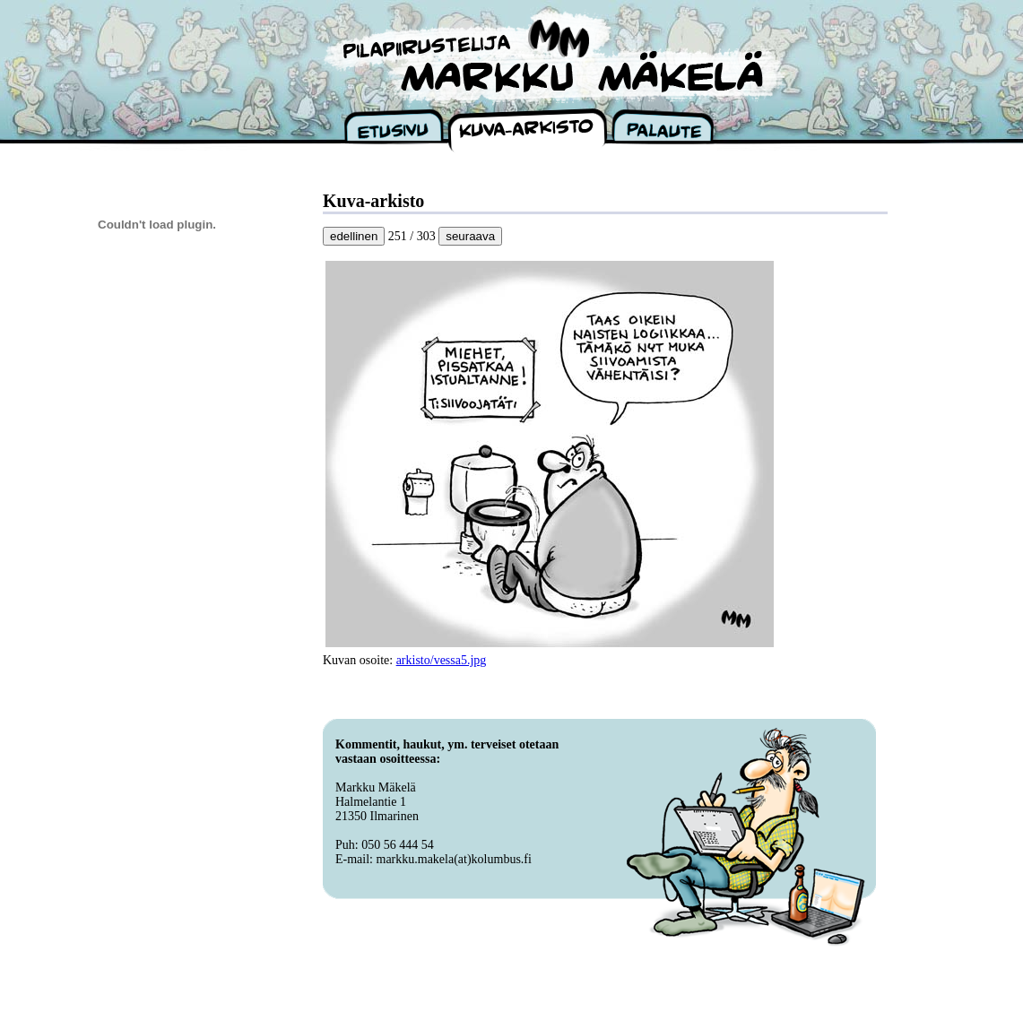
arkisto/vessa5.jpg (441, 660)
